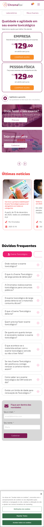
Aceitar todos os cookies (22, 522)
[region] (22, 509)
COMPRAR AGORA (22, 57)
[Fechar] (41, 494)
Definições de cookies (22, 509)
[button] (17, 204)
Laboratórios (11, 13)
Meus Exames (32, 13)
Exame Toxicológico (17, 254)
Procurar (15, 120)
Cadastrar (15, 145)
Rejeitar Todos (22, 516)
